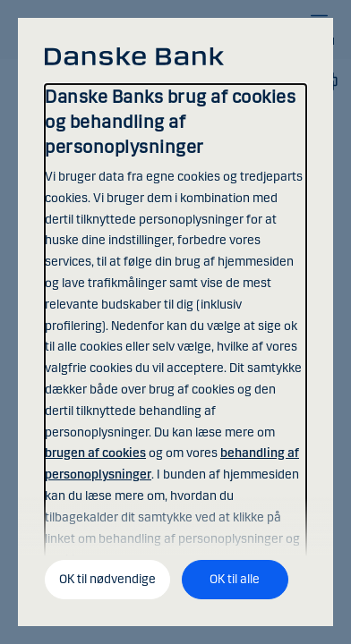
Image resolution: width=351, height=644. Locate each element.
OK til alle (235, 579)
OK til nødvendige (107, 579)
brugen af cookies (95, 453)
